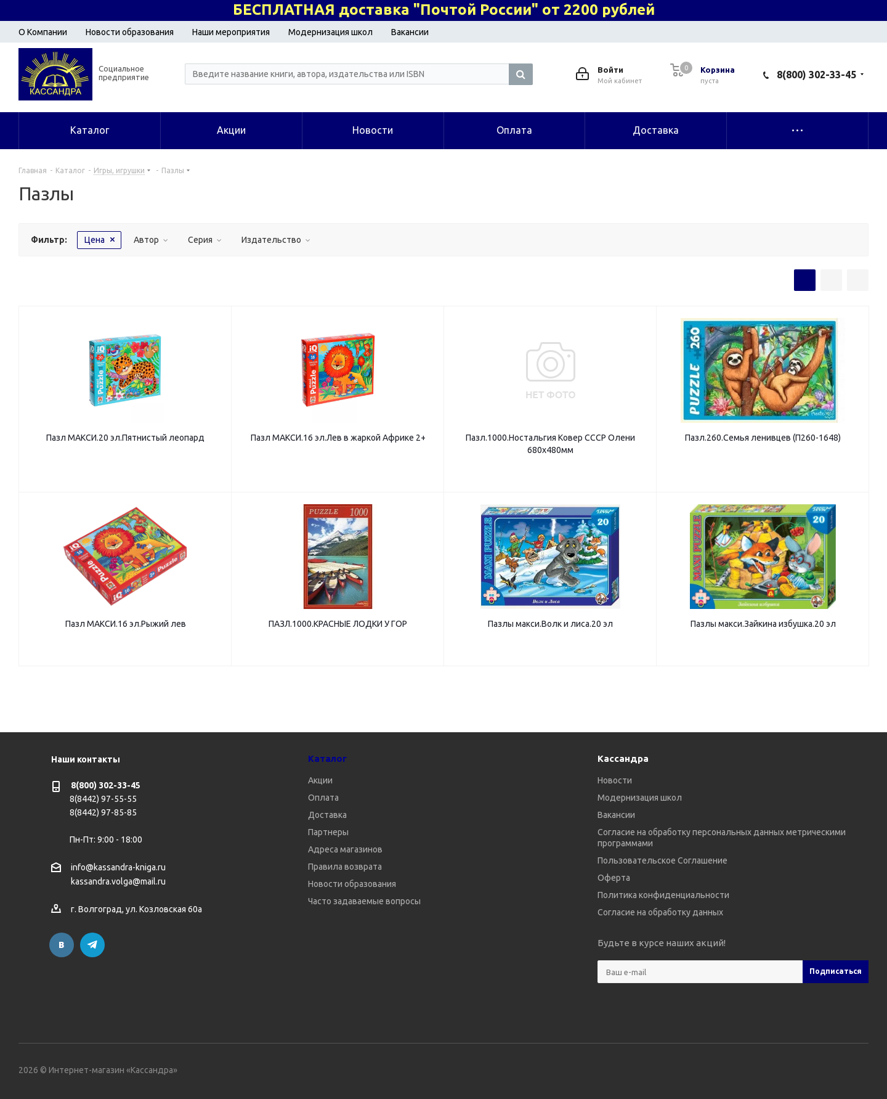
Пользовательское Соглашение (662, 860)
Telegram (92, 945)
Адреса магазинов (345, 849)
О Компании (42, 32)
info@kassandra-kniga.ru (118, 867)
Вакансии (410, 32)
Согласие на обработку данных (660, 912)
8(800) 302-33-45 (816, 74)
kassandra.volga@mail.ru (118, 882)
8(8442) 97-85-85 (103, 812)
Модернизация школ (330, 32)
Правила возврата (345, 867)
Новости (614, 780)
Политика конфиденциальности (663, 895)
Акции (320, 780)
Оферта (613, 878)
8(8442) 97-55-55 (103, 799)
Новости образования (130, 32)
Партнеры (328, 832)
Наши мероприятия (231, 32)
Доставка (327, 815)
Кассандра (623, 758)
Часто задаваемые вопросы (364, 901)
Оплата (323, 798)
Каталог (327, 758)
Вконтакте (61, 945)
